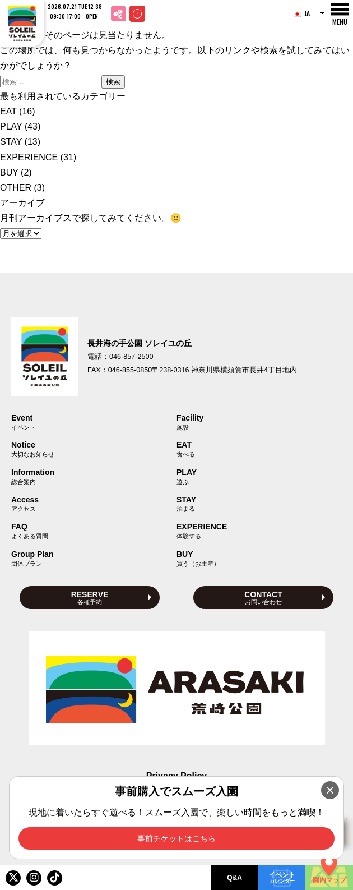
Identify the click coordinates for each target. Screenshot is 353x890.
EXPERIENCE (29, 157)
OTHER (15, 187)
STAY (11, 141)
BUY (9, 172)
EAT (8, 111)
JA (301, 13)
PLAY (11, 126)
